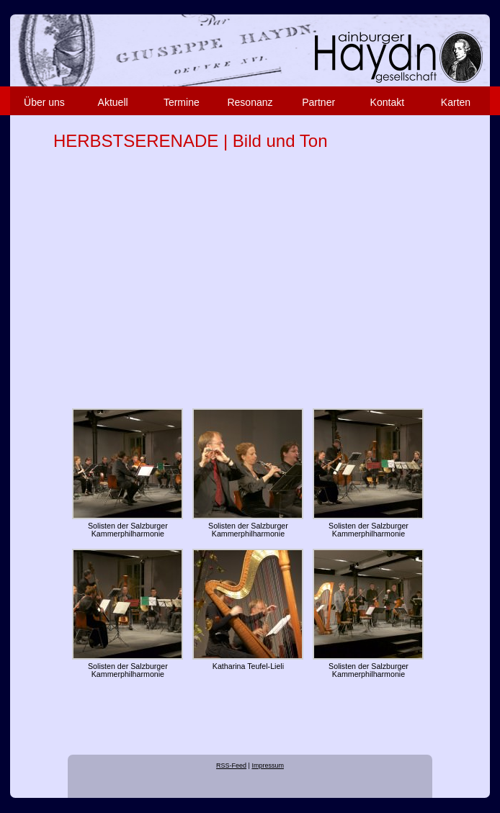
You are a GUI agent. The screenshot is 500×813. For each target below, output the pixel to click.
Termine (182, 102)
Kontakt (387, 102)
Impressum (267, 765)
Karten (455, 102)
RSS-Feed (231, 765)
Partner (318, 102)
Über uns (44, 102)
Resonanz (249, 102)
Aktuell (113, 102)
